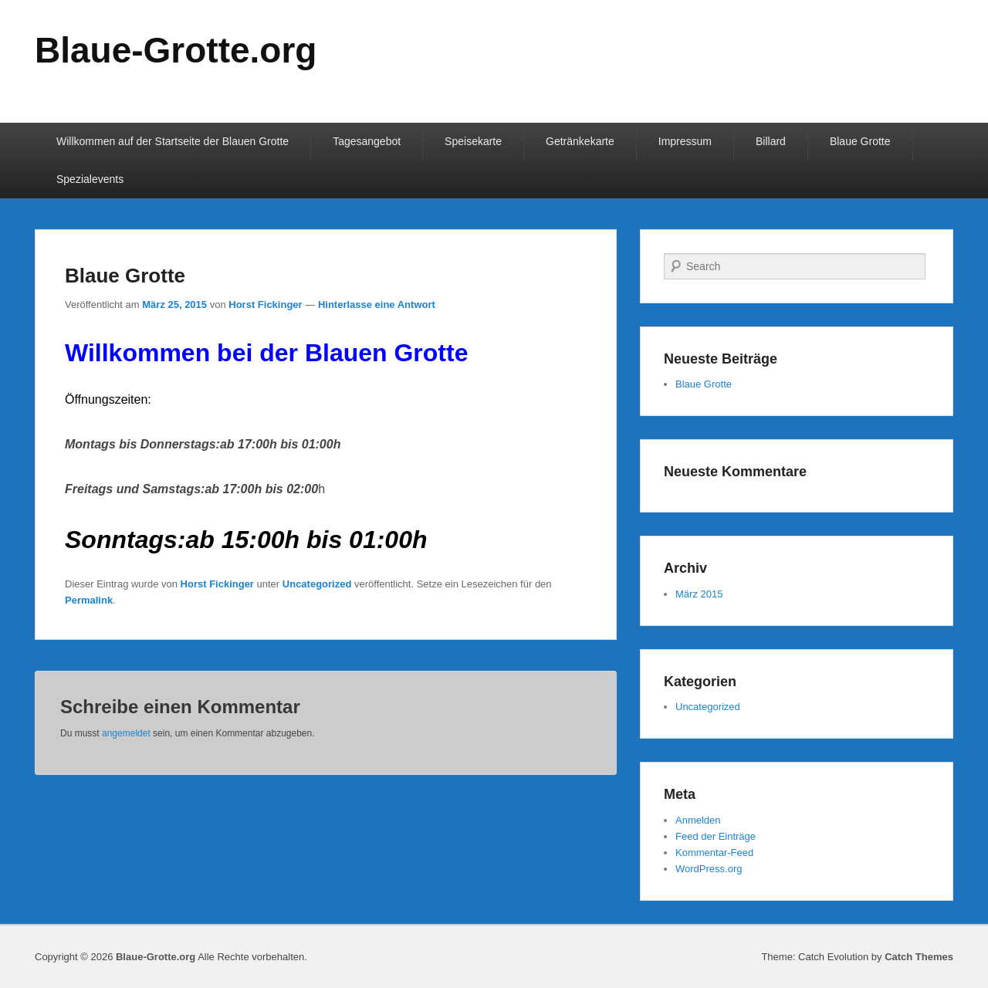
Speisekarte (473, 141)
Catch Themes (919, 957)
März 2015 (698, 594)
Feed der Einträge (715, 836)
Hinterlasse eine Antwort (376, 304)
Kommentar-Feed (714, 852)
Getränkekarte (580, 141)
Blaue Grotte (860, 141)
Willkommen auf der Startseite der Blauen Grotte (172, 141)
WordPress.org (708, 869)
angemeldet (126, 733)
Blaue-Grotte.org (175, 50)
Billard (771, 141)
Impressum (685, 141)
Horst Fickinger (265, 304)
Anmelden (698, 820)
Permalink (89, 600)
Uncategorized (317, 584)
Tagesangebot (367, 141)
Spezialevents (90, 179)
